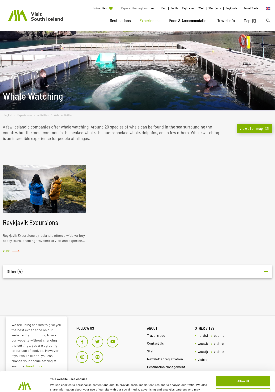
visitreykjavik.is (219, 343)
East (164, 8)
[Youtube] (112, 341)
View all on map (251, 128)
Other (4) (15, 271)
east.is (219, 335)
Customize (243, 373)
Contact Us (155, 343)
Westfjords (215, 8)
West (201, 8)
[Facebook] (82, 341)
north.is (203, 335)
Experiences (24, 115)
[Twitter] (97, 341)
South (174, 8)
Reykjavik (231, 8)
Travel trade (156, 335)
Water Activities (63, 115)
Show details (59, 384)
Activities (43, 115)
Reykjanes (188, 8)
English (8, 115)
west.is (203, 343)
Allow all (243, 361)
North (153, 8)
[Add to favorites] (80, 171)
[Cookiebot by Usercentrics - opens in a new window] (24, 384)
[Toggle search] (268, 20)
